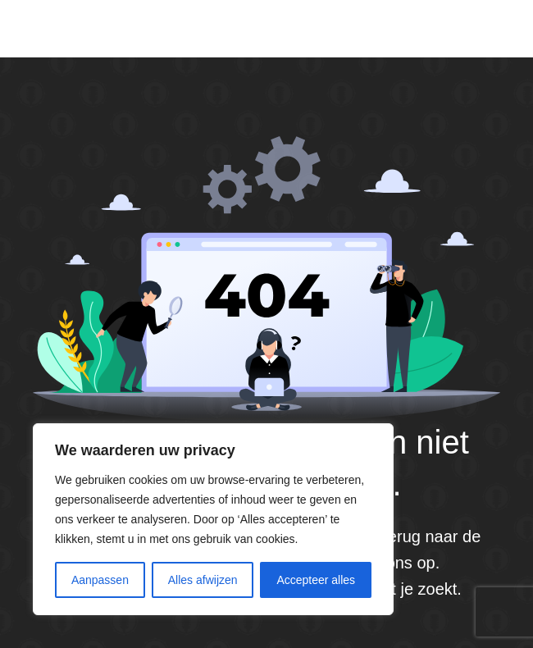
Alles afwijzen (203, 579)
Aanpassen (100, 579)
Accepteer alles (315, 579)
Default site (87, 27)
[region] (213, 519)
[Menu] (493, 28)
